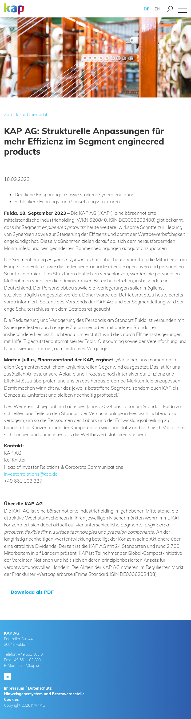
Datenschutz (39, 688)
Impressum (14, 688)
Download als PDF (32, 592)
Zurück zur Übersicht (25, 114)
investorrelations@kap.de (31, 474)
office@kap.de (28, 665)
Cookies (11, 699)
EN (157, 8)
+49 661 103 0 (30, 654)
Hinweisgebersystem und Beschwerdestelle (44, 693)
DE (146, 8)
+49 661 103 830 (26, 660)
